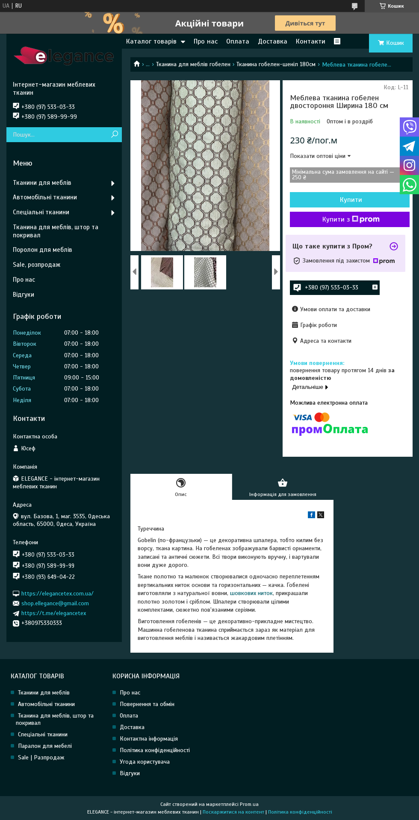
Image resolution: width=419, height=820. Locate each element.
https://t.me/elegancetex (53, 613)
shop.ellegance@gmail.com (55, 603)
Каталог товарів (151, 41)
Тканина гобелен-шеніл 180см (276, 64)
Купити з (351, 219)
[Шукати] (114, 134)
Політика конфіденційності (155, 750)
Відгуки (23, 294)
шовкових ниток (251, 593)
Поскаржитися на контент (233, 812)
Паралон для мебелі (45, 746)
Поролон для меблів (42, 250)
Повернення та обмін (147, 704)
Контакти (310, 41)
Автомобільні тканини (45, 197)
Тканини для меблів (42, 183)
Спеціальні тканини (41, 212)
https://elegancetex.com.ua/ (57, 593)
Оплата (237, 41)
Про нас (206, 41)
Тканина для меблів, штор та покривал (55, 231)
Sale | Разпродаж (41, 757)
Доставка (272, 41)
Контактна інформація (149, 738)
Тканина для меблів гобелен (193, 64)
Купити (351, 200)
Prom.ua (249, 804)
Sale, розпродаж (36, 264)
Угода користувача (145, 761)
